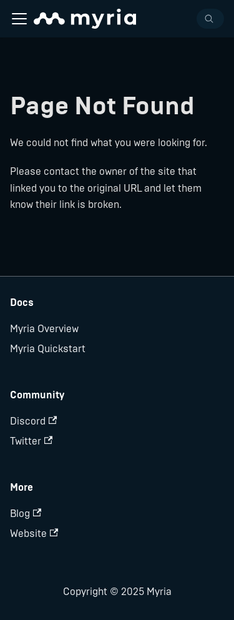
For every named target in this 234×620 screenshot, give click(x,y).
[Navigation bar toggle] (19, 18)
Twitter (31, 441)
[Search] (210, 19)
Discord (33, 421)
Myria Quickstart (47, 349)
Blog (25, 513)
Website (34, 533)
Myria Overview (44, 329)
